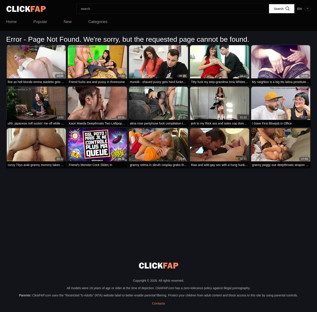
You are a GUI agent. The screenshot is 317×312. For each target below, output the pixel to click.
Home (11, 22)
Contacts (158, 303)
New (68, 22)
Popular (40, 22)
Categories (97, 22)
